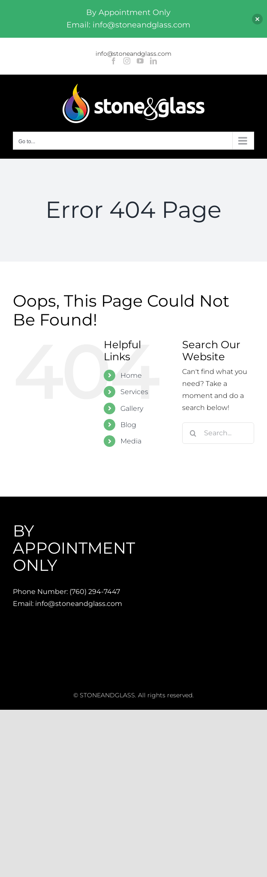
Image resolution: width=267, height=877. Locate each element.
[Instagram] (126, 60)
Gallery (131, 408)
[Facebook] (113, 60)
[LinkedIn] (153, 60)
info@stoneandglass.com (133, 53)
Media (130, 441)
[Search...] (218, 433)
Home (131, 375)
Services (134, 392)
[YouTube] (140, 60)
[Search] (193, 433)
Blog (128, 425)
